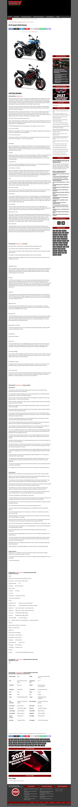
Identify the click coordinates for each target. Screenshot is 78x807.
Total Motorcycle (19, 96)
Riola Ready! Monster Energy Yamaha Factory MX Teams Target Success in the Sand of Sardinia (61, 138)
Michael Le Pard (35, 31)
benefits (21, 739)
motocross (33, 741)
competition (55, 234)
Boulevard (27, 739)
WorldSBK (55, 254)
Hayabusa (27, 741)
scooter (14, 743)
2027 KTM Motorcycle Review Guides (59, 152)
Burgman (32, 739)
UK (35, 745)
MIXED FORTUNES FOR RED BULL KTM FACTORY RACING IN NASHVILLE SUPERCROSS (46, 792)
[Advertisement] (47, 8)
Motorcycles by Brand (38, 16)
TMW (44, 733)
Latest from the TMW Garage (61, 56)
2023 (57, 230)
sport (30, 743)
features (15, 741)
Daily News (16, 16)
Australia (55, 232)
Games (58, 16)
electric (61, 236)
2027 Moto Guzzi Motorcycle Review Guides (60, 151)
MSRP (44, 741)
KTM (67, 240)
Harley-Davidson (64, 238)
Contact (63, 802)
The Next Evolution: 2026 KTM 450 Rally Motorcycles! (61, 176)
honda (54, 240)
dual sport (47, 739)
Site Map (68, 802)
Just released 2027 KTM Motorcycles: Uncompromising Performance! (60, 71)
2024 (60, 230)
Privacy (41, 802)
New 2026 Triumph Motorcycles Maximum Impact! (60, 205)
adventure (16, 739)
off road (61, 244)
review (10, 743)
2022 (54, 230)
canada (37, 739)
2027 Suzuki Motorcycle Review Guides (59, 147)
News (57, 244)
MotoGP (60, 242)
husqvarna (59, 240)
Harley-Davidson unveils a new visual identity (60, 124)
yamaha (59, 254)
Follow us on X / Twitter (59, 789)
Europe (10, 741)
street (39, 743)
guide (23, 741)
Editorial (46, 802)
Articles (10, 16)
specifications (20, 743)
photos (48, 741)
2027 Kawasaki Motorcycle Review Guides (60, 154)
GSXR (19, 741)
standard (34, 743)
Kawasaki (64, 240)
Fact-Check (58, 802)
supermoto (11, 745)
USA (39, 745)
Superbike (43, 743)
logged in (14, 780)
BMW (63, 232)
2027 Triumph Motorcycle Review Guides (60, 145)
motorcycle (39, 741)
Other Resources (49, 16)
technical (27, 745)
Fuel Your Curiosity (31, 786)
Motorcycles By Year (26, 16)
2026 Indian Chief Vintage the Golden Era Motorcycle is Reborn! (29, 799)
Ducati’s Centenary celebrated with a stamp (60, 122)
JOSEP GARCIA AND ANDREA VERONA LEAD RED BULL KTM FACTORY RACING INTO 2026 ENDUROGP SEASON (61, 130)
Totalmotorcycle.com (19, 243)
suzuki (22, 745)
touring (32, 745)
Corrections (52, 802)
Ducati (54, 236)
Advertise (32, 802)
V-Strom (42, 745)
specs (26, 743)
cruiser (42, 739)
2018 (12, 739)
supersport (17, 745)
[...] (66, 168)
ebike (58, 236)
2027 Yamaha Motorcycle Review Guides (60, 143)
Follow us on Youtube (58, 790)
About (37, 802)
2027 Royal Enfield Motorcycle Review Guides (60, 149)
